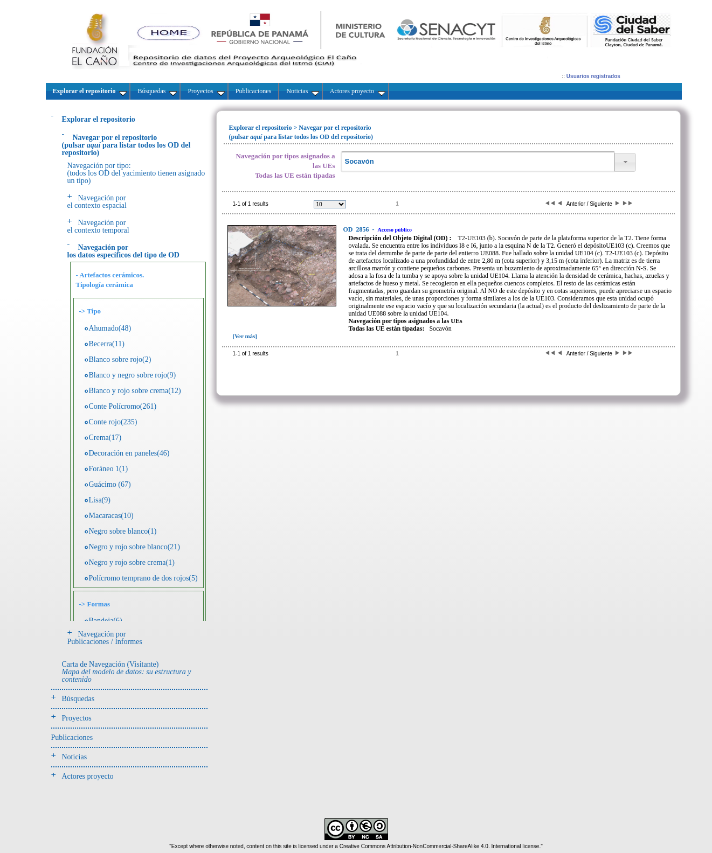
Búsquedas (78, 699)
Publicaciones (72, 737)
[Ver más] (245, 336)
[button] (625, 162)
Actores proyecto (88, 776)
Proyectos (77, 718)
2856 (357, 229)
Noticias (74, 757)
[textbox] (477, 161)
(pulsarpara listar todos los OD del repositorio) (126, 145)
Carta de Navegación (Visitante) (126, 671)
